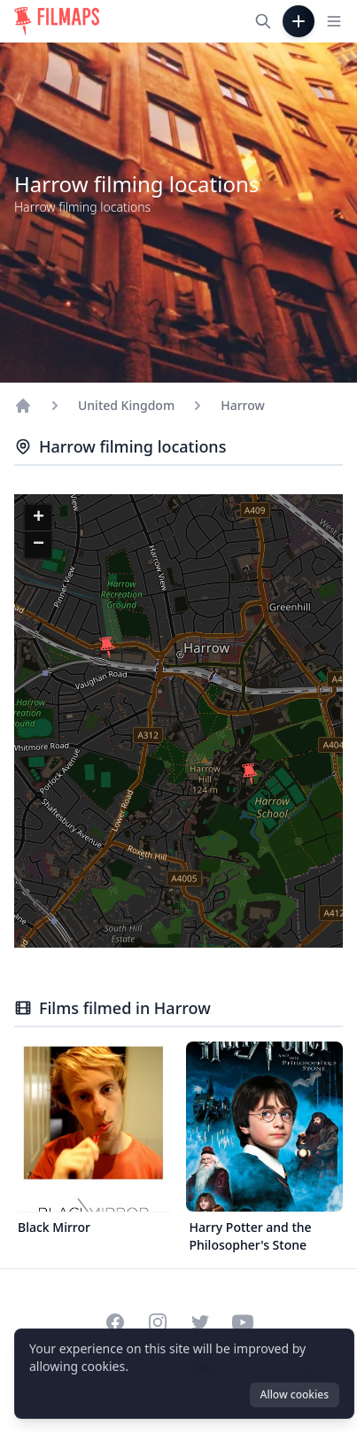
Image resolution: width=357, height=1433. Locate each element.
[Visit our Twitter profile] (200, 1322)
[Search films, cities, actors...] (263, 21)
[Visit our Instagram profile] (157, 1322)
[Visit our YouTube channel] (242, 1322)
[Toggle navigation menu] (334, 21)
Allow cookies (294, 1394)
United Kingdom (126, 405)
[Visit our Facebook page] (115, 1322)
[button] (250, 774)
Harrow (243, 405)
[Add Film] (298, 21)
